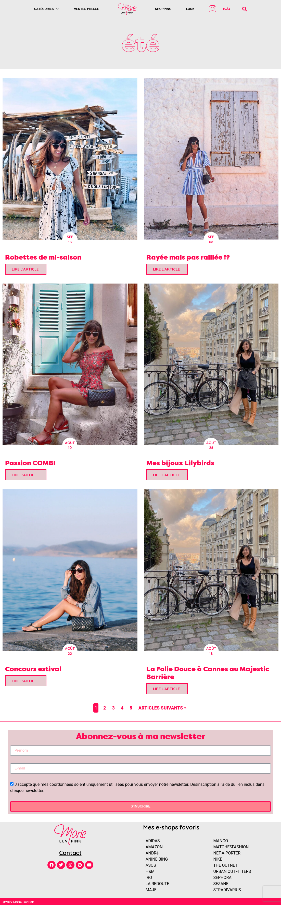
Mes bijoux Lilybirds (180, 462)
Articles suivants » (162, 708)
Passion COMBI (30, 462)
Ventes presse (86, 9)
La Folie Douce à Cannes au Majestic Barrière (207, 672)
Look (190, 9)
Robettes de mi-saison (43, 257)
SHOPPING (163, 9)
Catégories (46, 9)
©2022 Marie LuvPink (18, 902)
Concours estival (33, 668)
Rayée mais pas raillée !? (188, 257)
